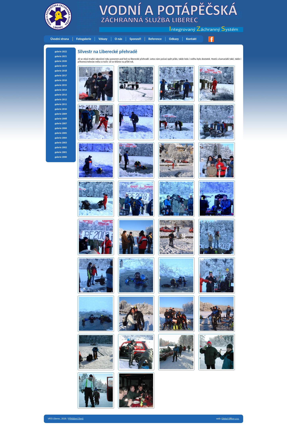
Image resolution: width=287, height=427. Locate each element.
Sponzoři (135, 39)
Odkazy (174, 39)
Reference (155, 39)
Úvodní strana (59, 39)
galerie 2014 (61, 89)
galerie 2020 (61, 61)
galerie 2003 (61, 142)
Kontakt (191, 39)
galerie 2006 (61, 128)
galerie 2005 (61, 133)
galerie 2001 (61, 152)
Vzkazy (102, 39)
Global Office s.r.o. (230, 418)
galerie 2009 (61, 113)
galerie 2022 (61, 51)
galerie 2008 (61, 118)
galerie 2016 (61, 80)
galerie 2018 (61, 70)
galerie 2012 (61, 99)
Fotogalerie (83, 39)
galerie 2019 (61, 66)
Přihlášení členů (76, 418)
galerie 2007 (61, 123)
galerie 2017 (61, 75)
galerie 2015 (61, 85)
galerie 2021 (61, 56)
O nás (118, 39)
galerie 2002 (61, 147)
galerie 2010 (61, 109)
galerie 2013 (61, 94)
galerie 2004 (61, 137)
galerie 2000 (61, 157)
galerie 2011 (61, 104)
